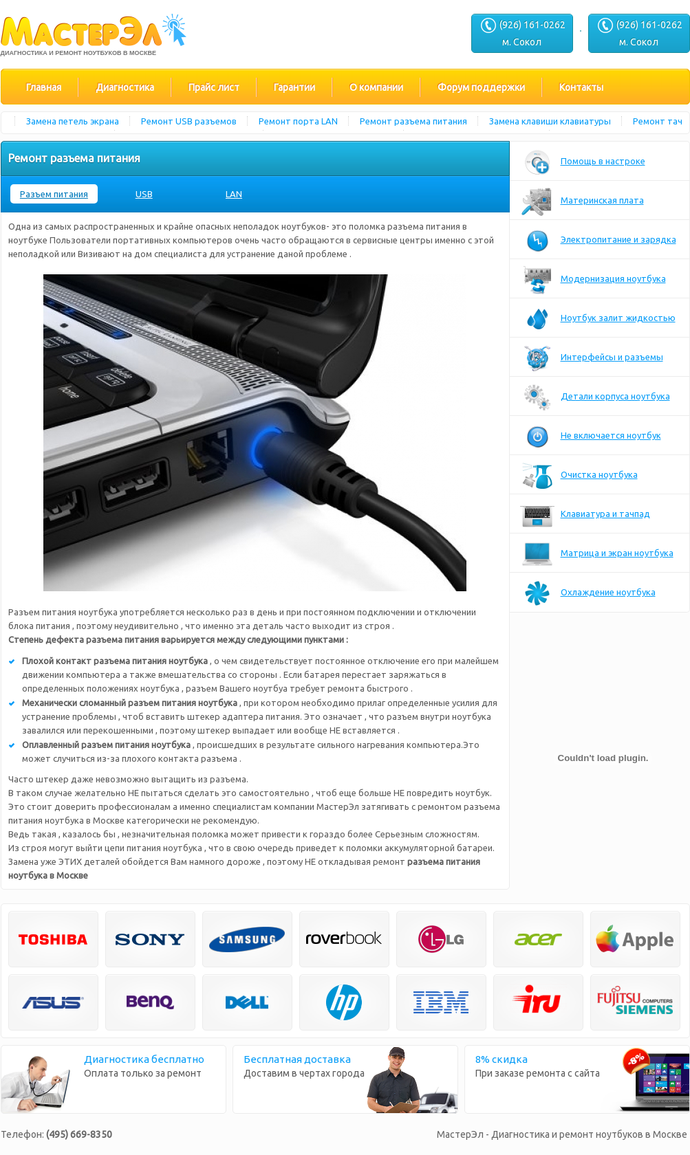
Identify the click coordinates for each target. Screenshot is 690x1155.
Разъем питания (54, 194)
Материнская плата (582, 201)
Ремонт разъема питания (416, 121)
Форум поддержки (481, 87)
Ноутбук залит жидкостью (598, 319)
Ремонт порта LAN (301, 121)
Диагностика (125, 87)
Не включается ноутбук (590, 436)
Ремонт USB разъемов (191, 121)
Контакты (581, 87)
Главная (43, 87)
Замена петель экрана (75, 121)
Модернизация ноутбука (593, 280)
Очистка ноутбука (579, 476)
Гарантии (294, 87)
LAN (234, 194)
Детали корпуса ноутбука (595, 397)
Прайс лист (213, 87)
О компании (376, 87)
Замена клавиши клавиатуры (553, 121)
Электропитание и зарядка (598, 240)
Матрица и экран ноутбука (596, 554)
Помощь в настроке (582, 162)
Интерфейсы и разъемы (591, 358)
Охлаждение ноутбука (588, 593)
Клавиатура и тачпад (585, 515)
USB (144, 194)
